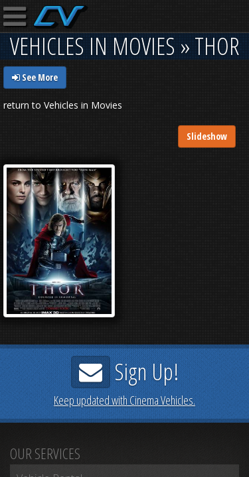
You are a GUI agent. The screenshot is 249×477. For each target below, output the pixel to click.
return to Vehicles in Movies (62, 105)
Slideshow (207, 136)
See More (35, 77)
